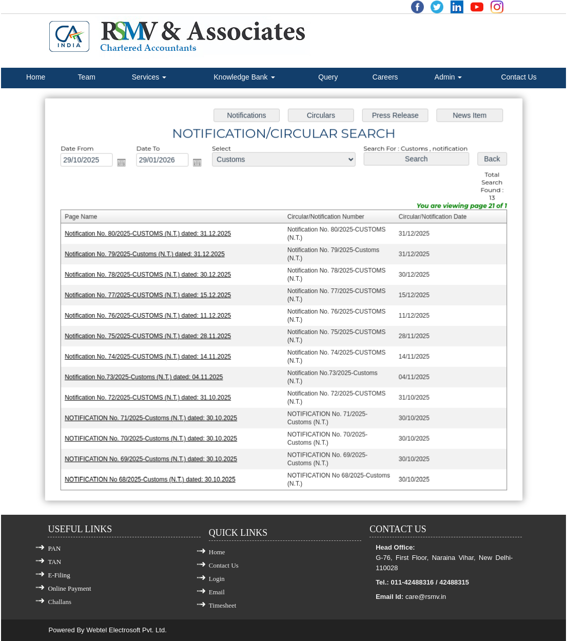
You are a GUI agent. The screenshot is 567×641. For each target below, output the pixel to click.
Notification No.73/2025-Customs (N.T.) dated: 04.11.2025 (146, 375)
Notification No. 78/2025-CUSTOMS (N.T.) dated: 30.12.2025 (150, 275)
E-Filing (59, 575)
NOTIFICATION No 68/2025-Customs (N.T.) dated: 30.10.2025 (152, 475)
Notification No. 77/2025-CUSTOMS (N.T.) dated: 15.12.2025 (150, 295)
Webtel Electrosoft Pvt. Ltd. (126, 630)
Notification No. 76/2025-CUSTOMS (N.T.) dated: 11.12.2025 (150, 315)
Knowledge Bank (244, 77)
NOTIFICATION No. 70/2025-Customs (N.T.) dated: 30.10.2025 (153, 435)
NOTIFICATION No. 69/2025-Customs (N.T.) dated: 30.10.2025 (153, 455)
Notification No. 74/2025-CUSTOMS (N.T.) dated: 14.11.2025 (150, 355)
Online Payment (69, 588)
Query (328, 77)
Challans (59, 602)
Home (35, 77)
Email (217, 592)
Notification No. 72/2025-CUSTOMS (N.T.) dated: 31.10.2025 (150, 395)
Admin (448, 77)
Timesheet (223, 605)
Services (149, 77)
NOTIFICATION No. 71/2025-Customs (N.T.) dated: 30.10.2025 (153, 415)
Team (86, 77)
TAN (54, 562)
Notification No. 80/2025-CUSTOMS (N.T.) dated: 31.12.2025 (150, 235)
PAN (54, 548)
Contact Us (519, 77)
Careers (385, 77)
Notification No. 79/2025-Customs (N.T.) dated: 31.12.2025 (147, 255)
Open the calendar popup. (125, 165)
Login (217, 578)
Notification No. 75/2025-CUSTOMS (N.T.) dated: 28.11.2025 (150, 335)
